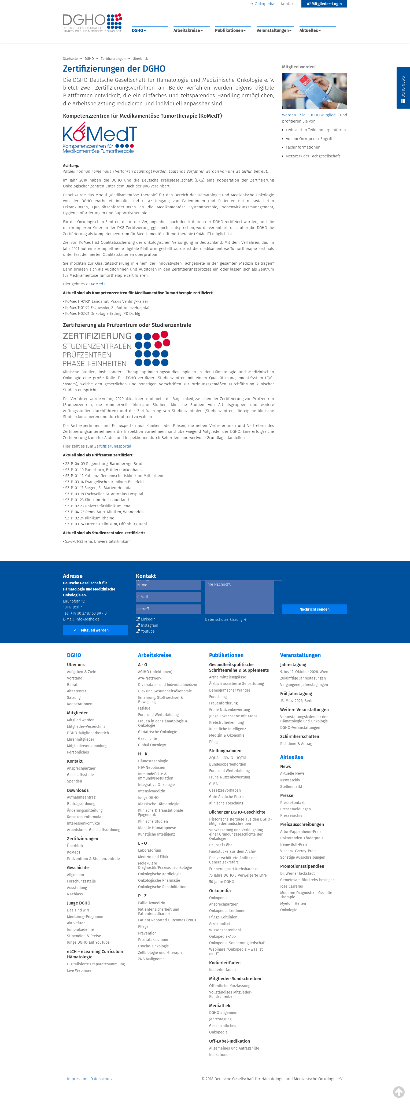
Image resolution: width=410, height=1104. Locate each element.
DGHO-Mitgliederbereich (88, 733)
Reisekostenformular (85, 817)
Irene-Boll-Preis (294, 844)
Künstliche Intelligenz (156, 834)
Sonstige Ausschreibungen (302, 857)
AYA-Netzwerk (149, 678)
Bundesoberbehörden (227, 764)
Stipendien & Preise (84, 936)
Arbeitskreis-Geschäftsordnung (93, 830)
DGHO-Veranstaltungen (300, 727)
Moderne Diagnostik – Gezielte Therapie (306, 895)
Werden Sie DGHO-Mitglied (309, 115)
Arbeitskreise (188, 30)
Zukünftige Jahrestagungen (303, 678)
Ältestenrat (76, 691)
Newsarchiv (290, 780)
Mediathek (219, 1005)
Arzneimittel (219, 923)
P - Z (142, 895)
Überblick (75, 846)
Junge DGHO (78, 903)
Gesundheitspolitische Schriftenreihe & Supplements (239, 667)
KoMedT (98, 284)
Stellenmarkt (291, 786)
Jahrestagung (220, 1019)
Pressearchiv (291, 815)
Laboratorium (149, 850)
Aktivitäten (76, 923)
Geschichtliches (222, 1026)
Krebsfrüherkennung (226, 722)
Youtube (145, 631)
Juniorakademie (80, 929)
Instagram (147, 625)
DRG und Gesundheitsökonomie (165, 691)
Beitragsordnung (81, 804)
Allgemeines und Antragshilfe (234, 1048)
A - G (142, 664)
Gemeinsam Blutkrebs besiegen (307, 880)
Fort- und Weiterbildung (158, 714)
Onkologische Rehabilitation (162, 887)
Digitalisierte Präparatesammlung (96, 964)
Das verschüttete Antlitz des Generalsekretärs (233, 860)
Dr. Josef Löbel (221, 845)
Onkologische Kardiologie (160, 874)
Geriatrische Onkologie (157, 732)
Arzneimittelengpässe (227, 677)
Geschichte (78, 867)
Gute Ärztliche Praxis (227, 797)
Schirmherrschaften (299, 736)
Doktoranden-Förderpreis (301, 838)
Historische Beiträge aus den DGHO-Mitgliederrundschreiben (240, 821)
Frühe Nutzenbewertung (229, 709)
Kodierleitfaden (225, 962)
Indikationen (220, 1055)
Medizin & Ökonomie (227, 735)
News (285, 766)
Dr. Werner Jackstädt (297, 873)
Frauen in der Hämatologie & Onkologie (163, 723)
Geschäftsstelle (80, 775)
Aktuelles (310, 30)
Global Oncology (152, 745)
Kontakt (288, 3)
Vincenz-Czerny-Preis (298, 851)
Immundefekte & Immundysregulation (155, 776)
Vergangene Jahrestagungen (304, 684)
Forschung (218, 697)
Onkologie (288, 910)
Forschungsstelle (81, 881)
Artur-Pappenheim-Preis (301, 831)
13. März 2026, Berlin (297, 701)
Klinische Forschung (226, 803)
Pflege (143, 926)
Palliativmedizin (151, 903)
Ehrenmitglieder (80, 739)
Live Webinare (79, 970)
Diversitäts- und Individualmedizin (167, 684)
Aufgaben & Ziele (81, 672)
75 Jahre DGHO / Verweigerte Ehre (238, 875)
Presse (286, 795)
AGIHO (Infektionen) (155, 672)
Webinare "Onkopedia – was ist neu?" (236, 951)
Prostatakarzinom (153, 939)
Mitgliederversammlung (87, 746)
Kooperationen (79, 704)
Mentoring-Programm (85, 916)
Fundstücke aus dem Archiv (232, 851)
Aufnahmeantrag (81, 797)
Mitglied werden (91, 630)
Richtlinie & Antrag (296, 743)
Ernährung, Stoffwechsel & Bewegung (160, 699)
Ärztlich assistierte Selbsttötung (236, 683)
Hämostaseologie (153, 761)
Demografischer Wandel (229, 690)
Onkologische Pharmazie (159, 880)
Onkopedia (264, 3)
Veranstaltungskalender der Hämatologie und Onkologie (304, 719)
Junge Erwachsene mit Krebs (233, 716)
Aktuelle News (292, 773)
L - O (142, 843)
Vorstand (74, 678)
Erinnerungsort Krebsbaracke (233, 869)
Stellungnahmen (225, 750)
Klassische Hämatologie (158, 804)
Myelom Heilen (293, 903)
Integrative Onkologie (156, 784)
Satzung (73, 697)
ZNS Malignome (151, 959)
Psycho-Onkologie (153, 946)
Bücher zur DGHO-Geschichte (237, 812)
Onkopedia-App (222, 936)
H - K (142, 753)
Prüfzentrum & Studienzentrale (93, 858)
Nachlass (75, 894)
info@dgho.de (87, 619)
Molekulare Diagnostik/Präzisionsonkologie (165, 865)
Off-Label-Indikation (229, 1041)
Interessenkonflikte (83, 823)
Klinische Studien (153, 821)
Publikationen (230, 30)
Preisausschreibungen (302, 824)
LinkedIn (146, 619)
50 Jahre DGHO (221, 882)
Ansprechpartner (81, 768)
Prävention (147, 933)
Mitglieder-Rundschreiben (235, 978)
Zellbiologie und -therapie (160, 952)
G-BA (213, 784)
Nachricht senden (315, 609)
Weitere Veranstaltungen (304, 709)
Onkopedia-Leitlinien (227, 911)
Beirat (72, 684)
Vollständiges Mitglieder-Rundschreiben (230, 994)
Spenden (74, 781)
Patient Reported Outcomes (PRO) (167, 920)
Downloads (78, 790)
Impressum (77, 1078)
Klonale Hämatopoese (157, 828)
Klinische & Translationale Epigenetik (160, 812)
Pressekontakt (292, 802)
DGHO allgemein (223, 1012)
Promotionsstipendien (302, 866)
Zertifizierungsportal (112, 446)
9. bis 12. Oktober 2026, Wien (304, 672)
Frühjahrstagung (296, 693)
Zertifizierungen (82, 838)
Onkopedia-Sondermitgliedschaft (237, 943)
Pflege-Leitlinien (223, 917)
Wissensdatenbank (225, 930)
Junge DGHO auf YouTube (88, 942)
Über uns (76, 664)
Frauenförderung (223, 703)
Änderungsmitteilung (84, 810)
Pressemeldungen (295, 809)
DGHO (139, 30)
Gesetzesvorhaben (225, 790)
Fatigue (144, 708)
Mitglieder (77, 712)
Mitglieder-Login (324, 3)
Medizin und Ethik (153, 857)
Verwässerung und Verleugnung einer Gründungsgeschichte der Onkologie (236, 834)
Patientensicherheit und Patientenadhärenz (158, 911)
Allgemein (75, 875)
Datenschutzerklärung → (226, 619)
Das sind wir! (78, 910)
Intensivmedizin (151, 791)
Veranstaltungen (274, 30)
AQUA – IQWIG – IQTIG (227, 758)
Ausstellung (77, 887)
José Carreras (291, 886)
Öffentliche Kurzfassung (229, 986)
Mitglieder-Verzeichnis (86, 726)
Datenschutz (101, 1078)
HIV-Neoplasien (151, 767)
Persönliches (78, 752)
